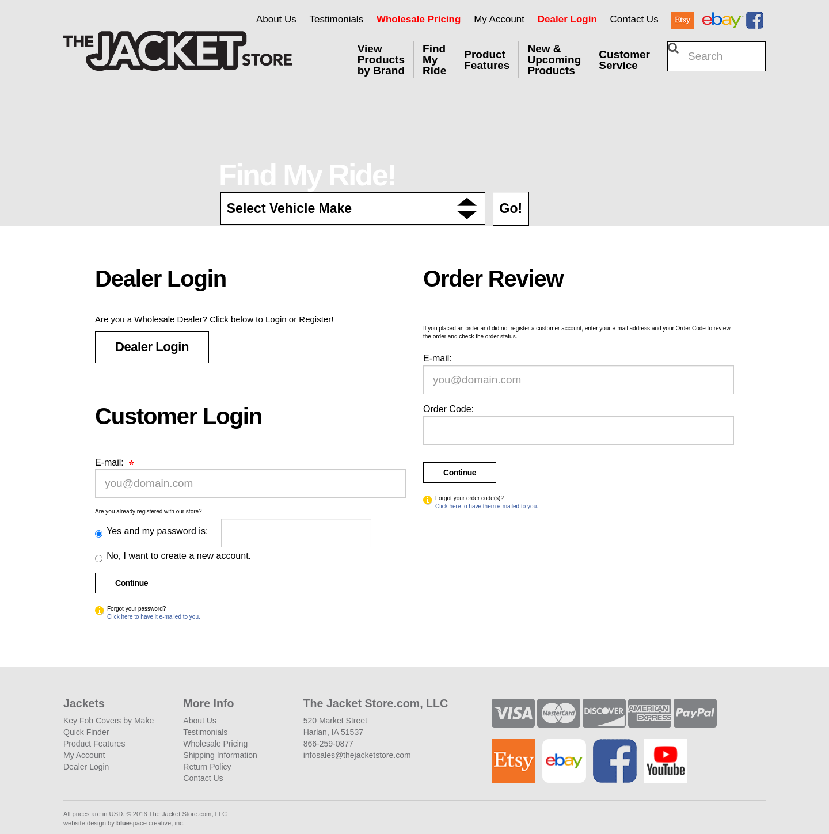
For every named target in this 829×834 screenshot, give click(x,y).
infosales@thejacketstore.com (357, 755)
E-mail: (114, 462)
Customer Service (624, 59)
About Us (276, 19)
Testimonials (337, 19)
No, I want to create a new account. (177, 556)
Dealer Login (567, 19)
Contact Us (634, 19)
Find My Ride (434, 60)
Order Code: (448, 409)
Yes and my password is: (156, 531)
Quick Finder (86, 732)
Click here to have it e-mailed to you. (153, 617)
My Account (499, 19)
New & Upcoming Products (554, 60)
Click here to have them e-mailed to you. (486, 506)
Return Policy (207, 766)
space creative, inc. (150, 823)
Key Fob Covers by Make (108, 720)
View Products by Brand (381, 60)
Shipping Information (220, 755)
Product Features (486, 59)
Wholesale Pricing (419, 19)
